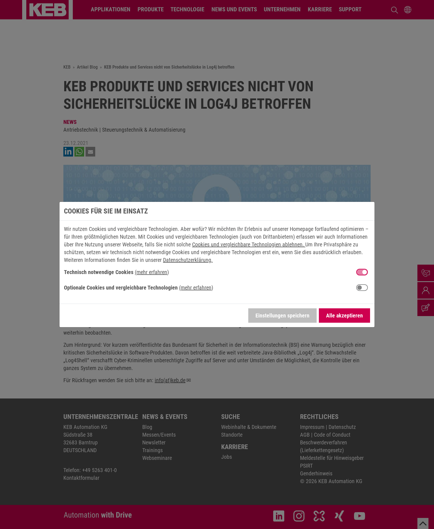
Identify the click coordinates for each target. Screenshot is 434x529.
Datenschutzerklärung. (188, 260)
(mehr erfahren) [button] (152, 272)
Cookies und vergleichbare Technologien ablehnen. (248, 244)
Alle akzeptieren (344, 315)
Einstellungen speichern (282, 315)
